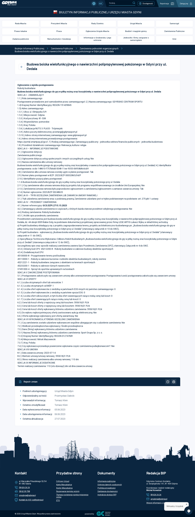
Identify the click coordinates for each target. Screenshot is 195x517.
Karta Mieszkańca (64, 484)
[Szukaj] (133, 3)
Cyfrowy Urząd (62, 481)
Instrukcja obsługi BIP (107, 495)
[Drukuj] (173, 381)
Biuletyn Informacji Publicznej (29, 48)
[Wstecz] (22, 67)
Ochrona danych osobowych (110, 484)
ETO (58, 500)
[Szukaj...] (120, 3)
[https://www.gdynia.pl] (9, 3)
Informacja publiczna (106, 481)
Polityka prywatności (107, 488)
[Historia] (167, 381)
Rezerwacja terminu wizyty (67, 491)
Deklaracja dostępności (108, 491)
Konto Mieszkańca (64, 488)
